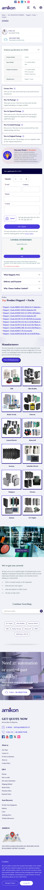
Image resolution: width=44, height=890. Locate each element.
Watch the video (22, 550)
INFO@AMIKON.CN (22, 727)
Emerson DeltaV (33, 623)
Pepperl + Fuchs (31, 15)
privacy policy (29, 233)
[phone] (22, 199)
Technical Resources (8, 818)
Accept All (26, 883)
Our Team (5, 750)
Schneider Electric (32, 466)
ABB (11, 388)
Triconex (32, 492)
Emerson (32, 414)
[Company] (31, 189)
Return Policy (6, 787)
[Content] (22, 210)
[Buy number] (21, 179)
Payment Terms (6, 794)
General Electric (11, 440)
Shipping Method (7, 784)
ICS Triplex (32, 518)
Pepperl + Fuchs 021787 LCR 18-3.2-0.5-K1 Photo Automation (22, 325)
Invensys (11, 466)
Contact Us (5, 753)
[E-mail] (12, 189)
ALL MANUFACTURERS (16, 15)
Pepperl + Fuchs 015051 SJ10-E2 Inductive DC (19, 310)
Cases (3, 811)
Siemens (11, 518)
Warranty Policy (6, 791)
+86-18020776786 (21, 732)
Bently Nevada (11, 414)
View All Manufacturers (11, 360)
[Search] (41, 611)
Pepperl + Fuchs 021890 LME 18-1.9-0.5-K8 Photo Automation (22, 328)
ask (22, 256)
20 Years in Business (8, 756)
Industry (4, 808)
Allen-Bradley (32, 388)
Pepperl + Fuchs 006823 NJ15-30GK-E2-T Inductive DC (22, 307)
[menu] (28, 8)
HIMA (36, 629)
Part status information (8, 781)
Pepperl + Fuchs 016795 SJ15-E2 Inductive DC (19, 316)
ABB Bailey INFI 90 (22, 634)
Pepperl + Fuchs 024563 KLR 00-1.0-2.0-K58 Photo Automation (22, 334)
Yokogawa (11, 492)
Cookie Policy (6, 763)
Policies (4, 774)
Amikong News (6, 815)
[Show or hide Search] (34, 7)
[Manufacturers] (40, 7)
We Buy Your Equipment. (9, 805)
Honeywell (32, 440)
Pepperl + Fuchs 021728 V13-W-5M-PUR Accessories (22, 319)
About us (4, 760)
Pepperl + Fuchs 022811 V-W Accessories (17, 331)
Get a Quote (22, 227)
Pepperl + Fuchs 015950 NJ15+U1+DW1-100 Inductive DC (22, 313)
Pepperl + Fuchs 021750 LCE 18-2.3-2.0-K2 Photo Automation (22, 322)
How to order (6, 777)
